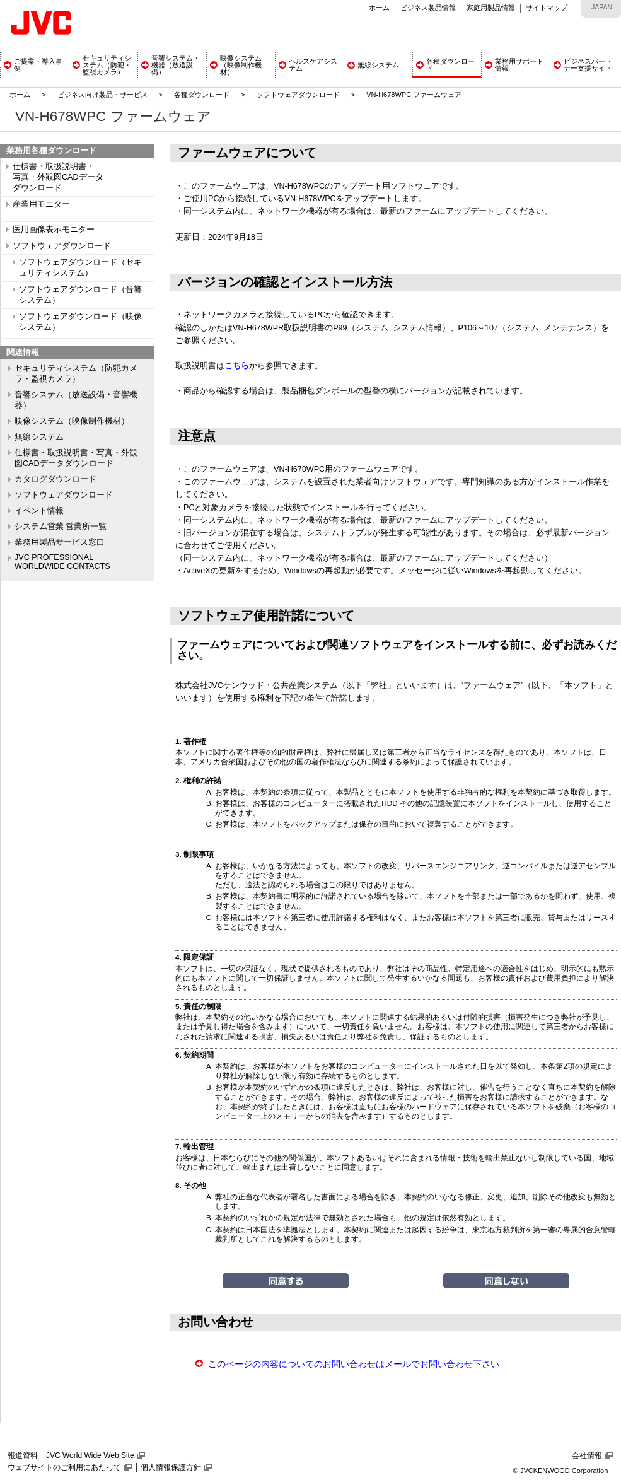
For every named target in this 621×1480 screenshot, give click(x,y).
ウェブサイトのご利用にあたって (64, 1467)
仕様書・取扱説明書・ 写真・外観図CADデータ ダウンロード (58, 177)
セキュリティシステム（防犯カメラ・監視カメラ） (76, 373)
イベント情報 (39, 510)
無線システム (39, 437)
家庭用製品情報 (491, 7)
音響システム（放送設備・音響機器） (76, 400)
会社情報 (587, 1455)
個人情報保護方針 (171, 1467)
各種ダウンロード (201, 94)
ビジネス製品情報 (428, 7)
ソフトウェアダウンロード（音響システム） (80, 295)
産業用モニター (41, 204)
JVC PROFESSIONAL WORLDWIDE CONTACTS (62, 562)
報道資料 (23, 1455)
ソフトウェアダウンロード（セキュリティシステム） (80, 267)
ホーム (379, 7)
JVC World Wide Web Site (90, 1455)
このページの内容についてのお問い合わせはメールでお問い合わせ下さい (353, 1364)
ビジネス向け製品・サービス (103, 94)
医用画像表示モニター (54, 229)
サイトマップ (546, 7)
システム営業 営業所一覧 (61, 526)
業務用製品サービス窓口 (60, 542)
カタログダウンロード (55, 479)
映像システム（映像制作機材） (72, 421)
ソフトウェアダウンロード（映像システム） (80, 322)
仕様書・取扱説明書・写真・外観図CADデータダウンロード (76, 458)
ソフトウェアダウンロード (298, 94)
